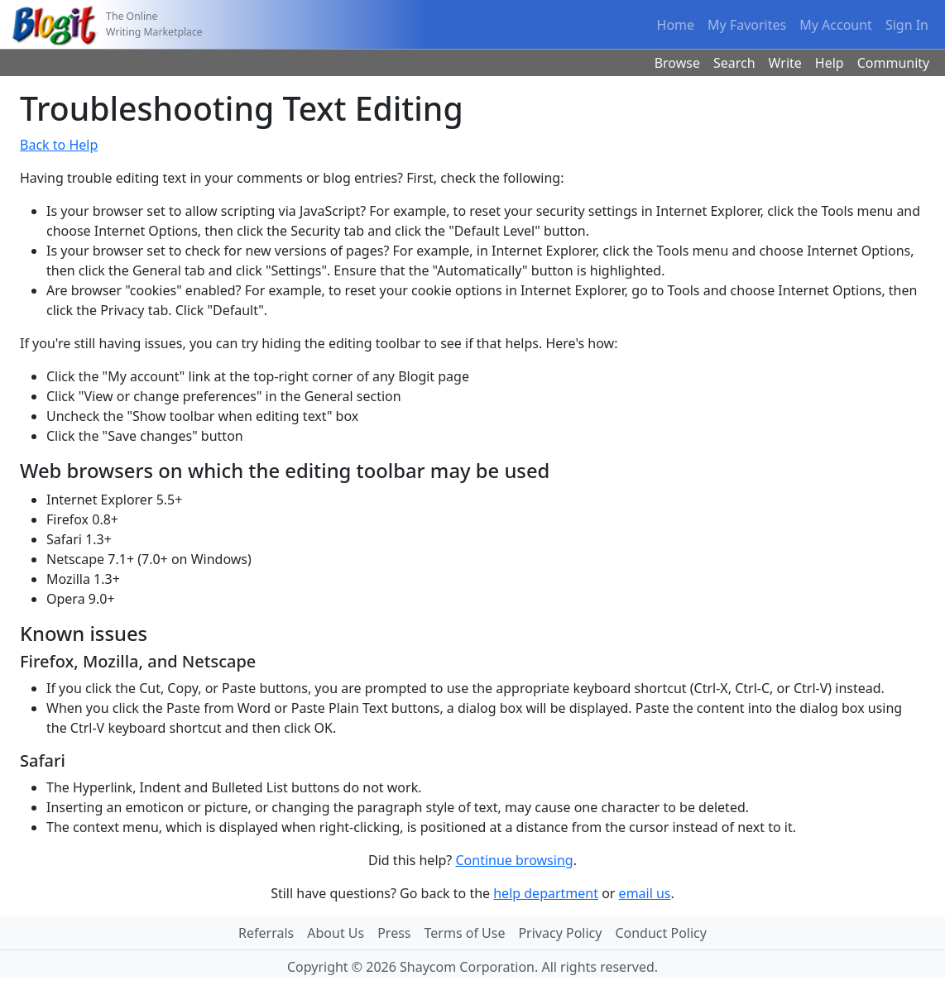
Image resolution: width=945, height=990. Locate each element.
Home (676, 25)
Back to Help (59, 145)
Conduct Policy (660, 933)
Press (393, 933)
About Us (335, 933)
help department (545, 893)
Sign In (906, 25)
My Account (835, 25)
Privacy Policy (560, 933)
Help (829, 63)
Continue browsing (514, 860)
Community (893, 63)
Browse (677, 63)
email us (645, 893)
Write (785, 63)
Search (734, 63)
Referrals (266, 933)
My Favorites (747, 25)
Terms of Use (465, 933)
